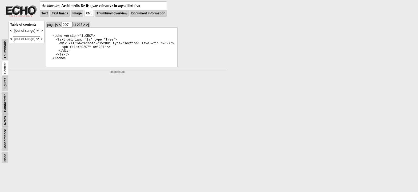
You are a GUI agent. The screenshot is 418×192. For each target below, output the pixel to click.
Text (44, 13)
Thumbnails (5, 49)
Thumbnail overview (112, 13)
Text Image (60, 13)
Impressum (117, 71)
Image (77, 13)
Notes (5, 120)
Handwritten (5, 103)
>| (87, 25)
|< (56, 25)
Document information (148, 13)
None (5, 158)
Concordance (5, 139)
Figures (5, 83)
